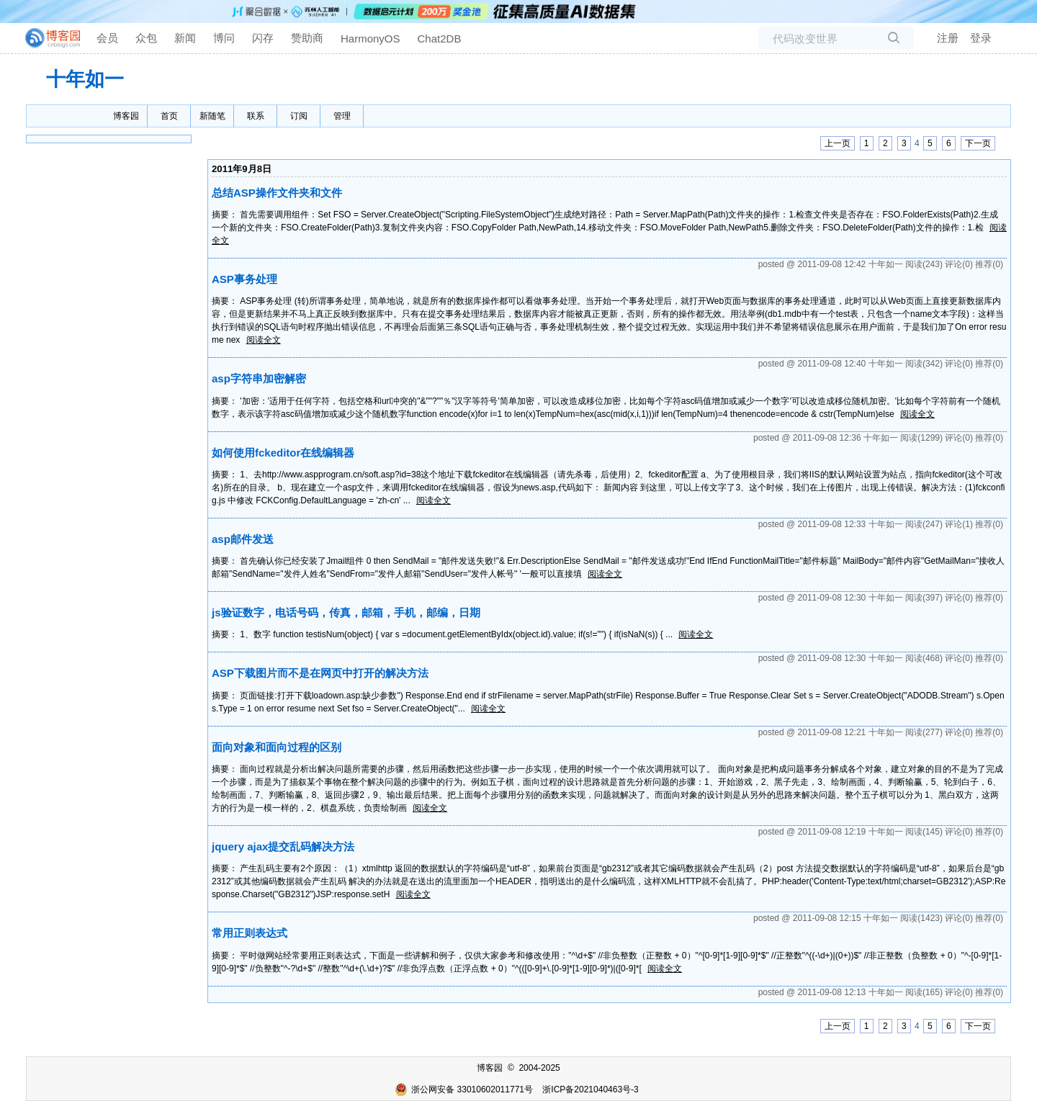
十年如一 (85, 79)
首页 (169, 116)
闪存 (263, 38)
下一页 (978, 143)
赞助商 (307, 38)
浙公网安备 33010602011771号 (464, 1089)
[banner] (47, 38)
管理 (342, 116)
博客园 (126, 116)
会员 (107, 38)
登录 (981, 38)
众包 (146, 38)
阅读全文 (263, 340)
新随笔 (212, 116)
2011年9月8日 (241, 168)
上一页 (837, 143)
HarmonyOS (370, 38)
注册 (948, 38)
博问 (224, 38)
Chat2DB (440, 38)
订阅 (298, 116)
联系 (255, 116)
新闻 (185, 38)
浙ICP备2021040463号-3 (590, 1089)
